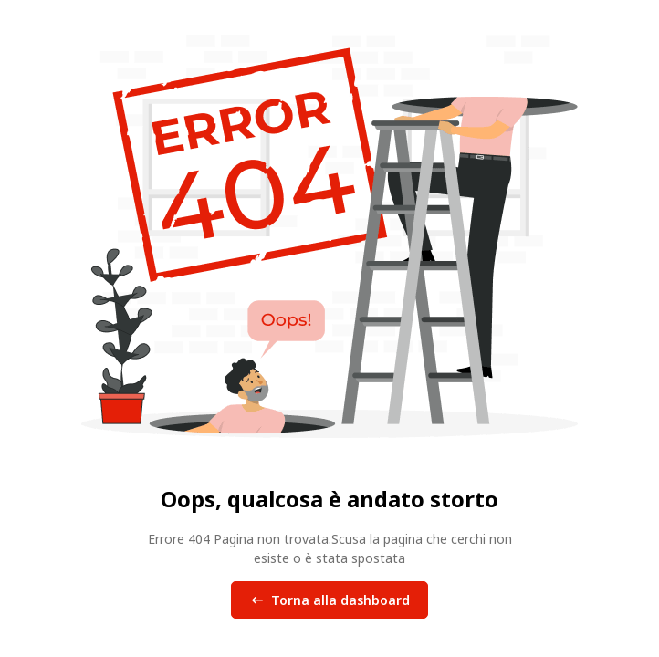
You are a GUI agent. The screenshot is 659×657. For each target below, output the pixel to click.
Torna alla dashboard (329, 600)
